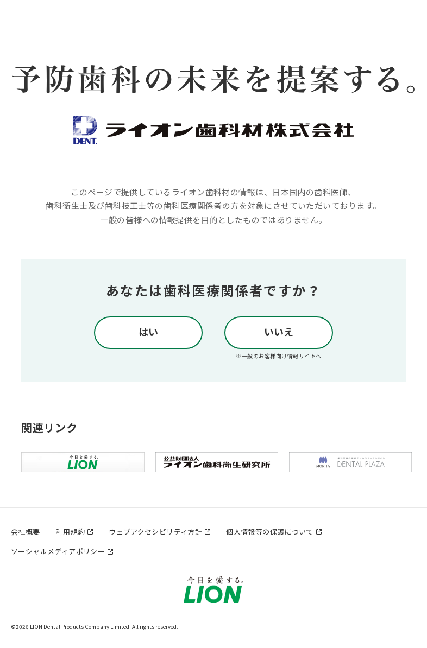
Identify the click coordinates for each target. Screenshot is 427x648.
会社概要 (25, 531)
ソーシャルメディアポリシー (58, 551)
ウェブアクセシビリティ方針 (155, 531)
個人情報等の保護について (269, 531)
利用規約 (70, 531)
